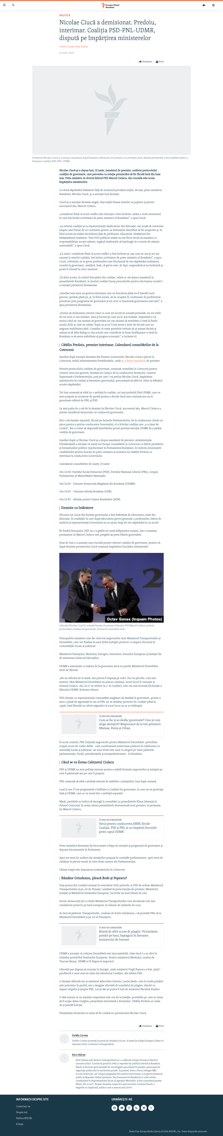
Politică (64, 15)
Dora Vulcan (81, 47)
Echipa (19, 1124)
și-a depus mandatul (134, 360)
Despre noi (21, 1112)
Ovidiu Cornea (67, 47)
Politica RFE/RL (24, 1118)
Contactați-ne (23, 1106)
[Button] (145, 62)
